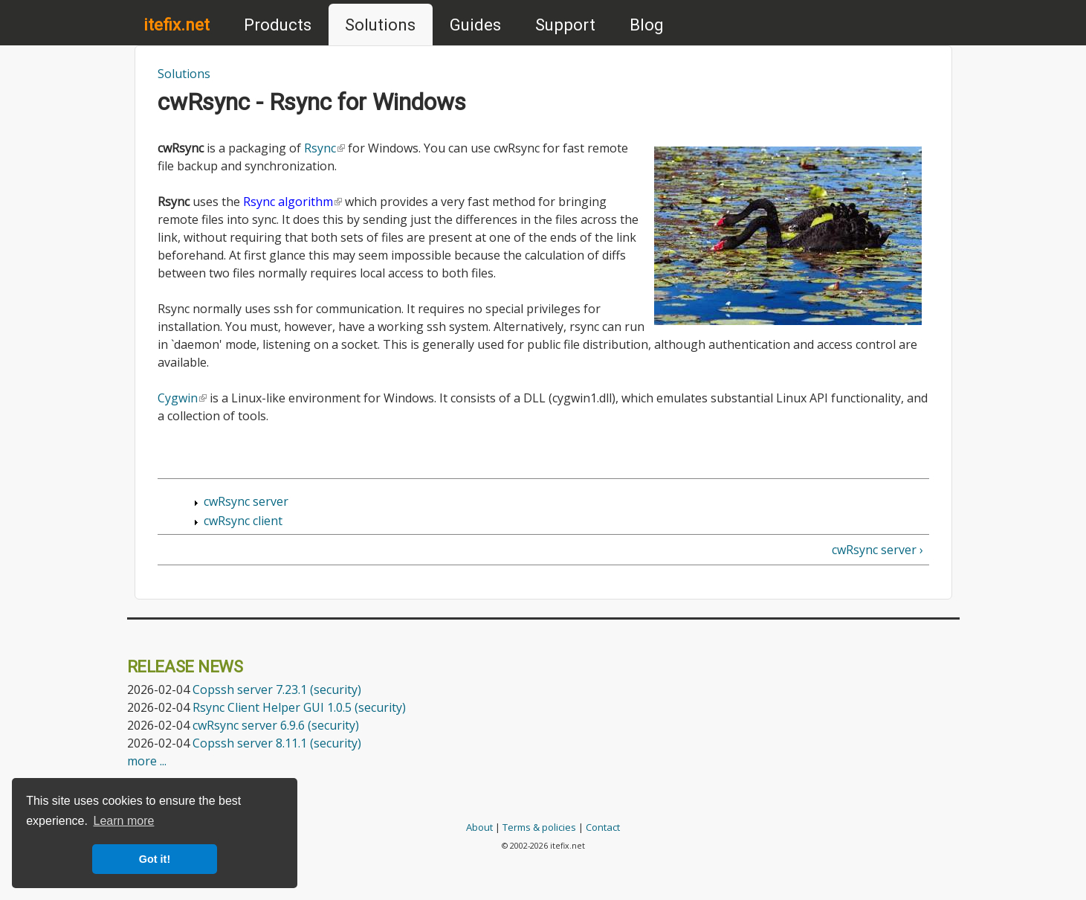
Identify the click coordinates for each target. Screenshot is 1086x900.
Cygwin (182, 398)
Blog (647, 24)
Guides (475, 24)
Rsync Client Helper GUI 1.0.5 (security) (299, 707)
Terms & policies (539, 827)
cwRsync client (243, 520)
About (479, 827)
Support (565, 24)
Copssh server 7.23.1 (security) (277, 689)
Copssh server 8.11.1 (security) (277, 743)
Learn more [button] (124, 820)
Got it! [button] (154, 859)
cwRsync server (246, 501)
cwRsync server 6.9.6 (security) (276, 725)
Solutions (380, 24)
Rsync (324, 148)
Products (277, 24)
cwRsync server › (877, 549)
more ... (147, 761)
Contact (603, 827)
